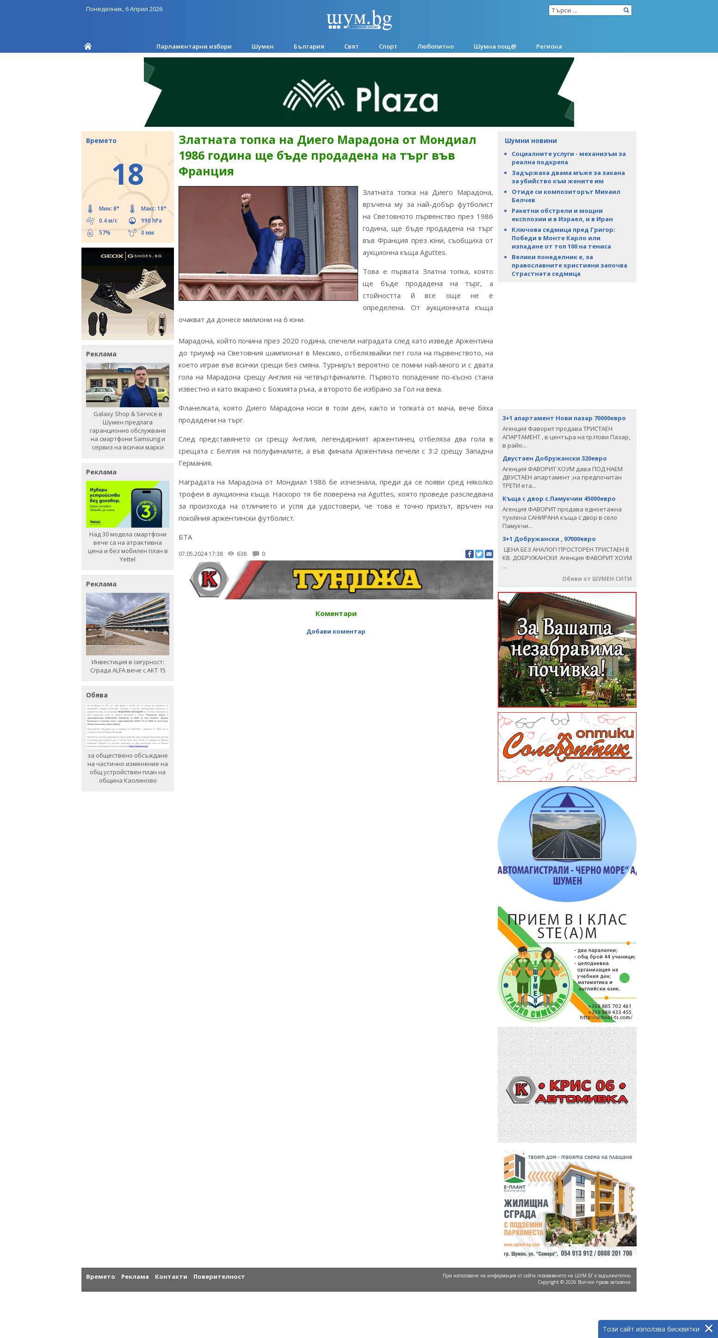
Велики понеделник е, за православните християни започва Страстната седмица (569, 265)
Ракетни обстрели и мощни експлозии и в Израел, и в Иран (562, 214)
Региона (549, 46)
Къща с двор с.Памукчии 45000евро (559, 498)
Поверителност (219, 1276)
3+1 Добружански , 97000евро (549, 539)
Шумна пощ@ (495, 46)
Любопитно (435, 46)
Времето (100, 1276)
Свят (351, 46)
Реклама (135, 1276)
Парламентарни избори (194, 46)
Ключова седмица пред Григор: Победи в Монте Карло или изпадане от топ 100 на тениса (563, 237)
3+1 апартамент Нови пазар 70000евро (564, 418)
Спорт (388, 46)
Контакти (171, 1276)
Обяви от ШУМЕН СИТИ (597, 579)
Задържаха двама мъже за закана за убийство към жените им (568, 176)
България (309, 46)
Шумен (263, 46)
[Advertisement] (567, 345)
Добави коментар (335, 631)
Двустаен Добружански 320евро (554, 458)
